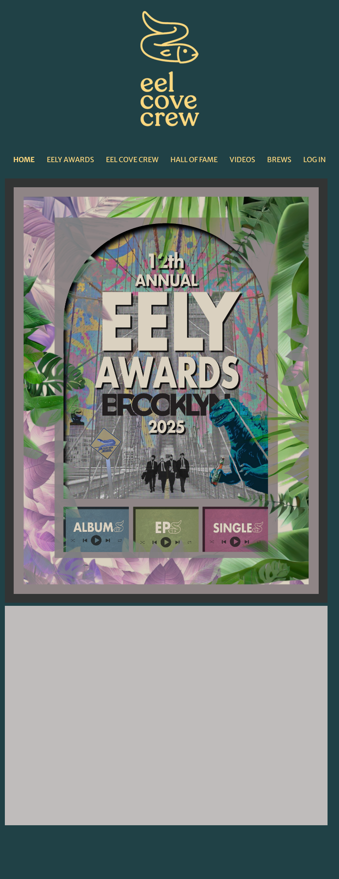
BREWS (279, 159)
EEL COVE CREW (132, 159)
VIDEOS (242, 159)
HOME (24, 159)
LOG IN (314, 159)
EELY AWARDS (70, 159)
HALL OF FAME (194, 159)
